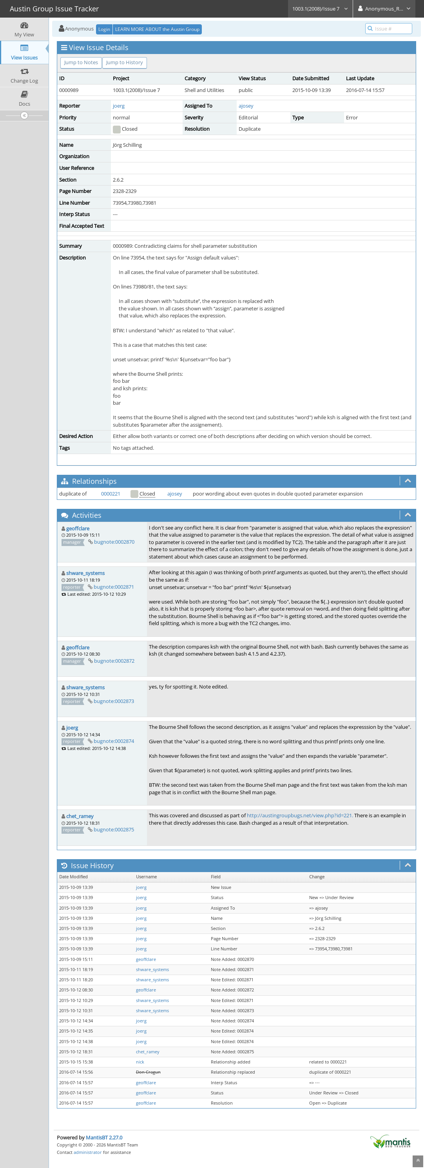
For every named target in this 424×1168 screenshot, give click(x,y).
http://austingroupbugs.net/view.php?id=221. (300, 815)
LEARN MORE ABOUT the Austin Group (157, 29)
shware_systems (85, 573)
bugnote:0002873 (114, 701)
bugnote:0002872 (114, 660)
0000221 (110, 493)
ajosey (246, 105)
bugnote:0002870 (114, 541)
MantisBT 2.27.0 (104, 1137)
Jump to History (124, 62)
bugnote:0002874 (114, 740)
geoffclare (77, 528)
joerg (119, 105)
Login (104, 29)
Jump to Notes (81, 62)
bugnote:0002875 (114, 829)
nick (140, 1062)
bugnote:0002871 (114, 586)
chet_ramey (80, 816)
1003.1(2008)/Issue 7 (320, 8)
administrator (88, 1152)
